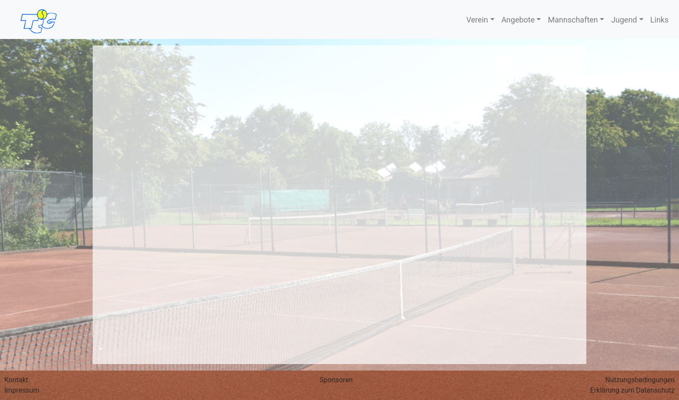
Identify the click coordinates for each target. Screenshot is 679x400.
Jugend (624, 19)
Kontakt (16, 380)
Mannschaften (573, 19)
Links (659, 19)
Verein (477, 19)
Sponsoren (336, 380)
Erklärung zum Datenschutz (632, 390)
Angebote (518, 19)
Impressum (21, 390)
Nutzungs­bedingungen (640, 380)
